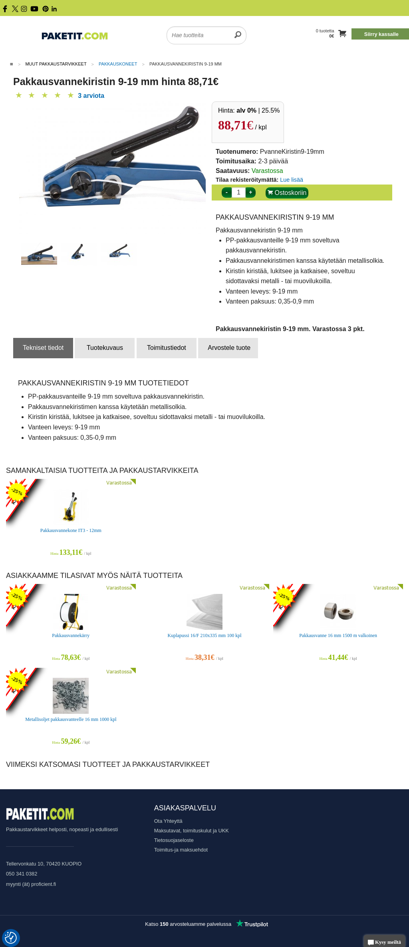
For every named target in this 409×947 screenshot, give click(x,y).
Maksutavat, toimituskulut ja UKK (191, 831)
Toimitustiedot (166, 347)
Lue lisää (291, 180)
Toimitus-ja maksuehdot (181, 850)
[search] (237, 30)
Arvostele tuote (229, 347)
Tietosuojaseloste (174, 840)
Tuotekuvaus (105, 347)
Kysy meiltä (384, 943)
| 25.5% (258, 110)
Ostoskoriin (287, 192)
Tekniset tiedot (43, 347)
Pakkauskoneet (118, 64)
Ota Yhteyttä (168, 821)
